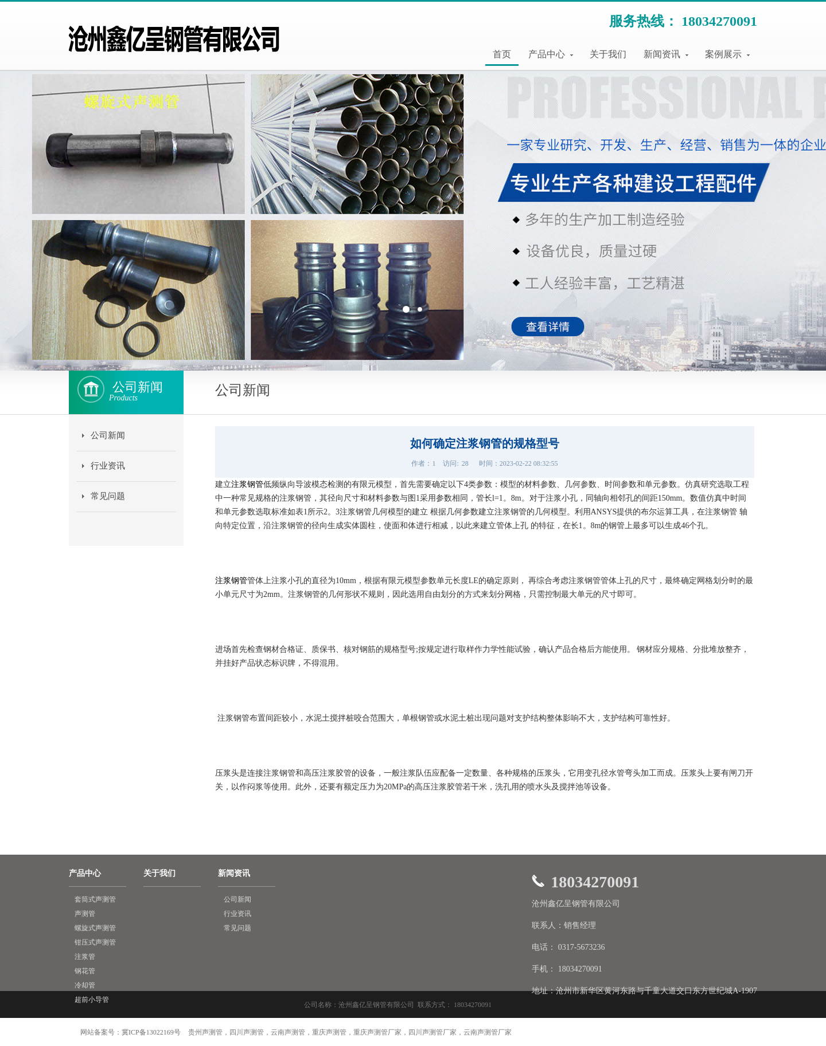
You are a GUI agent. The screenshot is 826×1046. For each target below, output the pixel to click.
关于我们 (608, 54)
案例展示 (727, 54)
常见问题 (108, 496)
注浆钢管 (247, 484)
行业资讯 (108, 465)
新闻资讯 (666, 54)
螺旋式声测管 (95, 928)
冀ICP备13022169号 (151, 1032)
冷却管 (85, 985)
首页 (502, 54)
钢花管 (85, 971)
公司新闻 (108, 435)
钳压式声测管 (95, 942)
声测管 (85, 914)
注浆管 (85, 957)
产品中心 (550, 54)
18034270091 (719, 21)
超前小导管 (92, 1000)
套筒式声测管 (95, 899)
